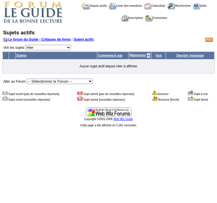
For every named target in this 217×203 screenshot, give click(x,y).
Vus (158, 56)
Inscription (132, 17)
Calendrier (154, 5)
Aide (200, 5)
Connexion (156, 17)
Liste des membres (125, 5)
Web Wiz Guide (123, 119)
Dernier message (190, 56)
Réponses (137, 55)
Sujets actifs (94, 5)
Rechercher (179, 5)
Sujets (21, 56)
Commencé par (110, 56)
